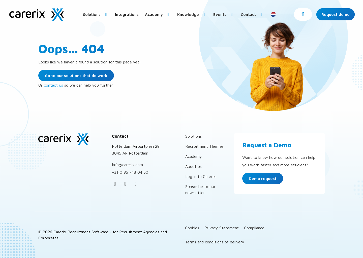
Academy (158, 14)
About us (193, 166)
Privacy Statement (221, 228)
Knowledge (192, 14)
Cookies (192, 228)
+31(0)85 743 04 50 (130, 172)
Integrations (127, 14)
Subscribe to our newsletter (200, 189)
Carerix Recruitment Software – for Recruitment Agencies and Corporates (36, 14)
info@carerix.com (127, 164)
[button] (303, 14)
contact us (53, 85)
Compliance (254, 228)
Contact (252, 14)
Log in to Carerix (200, 176)
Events (223, 14)
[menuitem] (96, 14)
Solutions (96, 14)
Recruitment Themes (204, 146)
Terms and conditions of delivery (214, 242)
